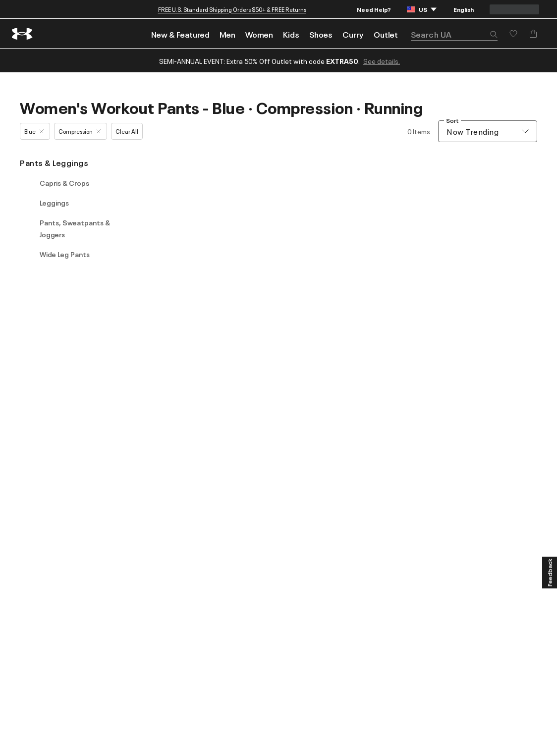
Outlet (386, 34)
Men (227, 34)
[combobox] (487, 131)
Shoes (321, 34)
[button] (494, 35)
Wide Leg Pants (65, 254)
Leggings (54, 202)
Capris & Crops (64, 182)
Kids (291, 34)
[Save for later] (513, 34)
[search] (454, 34)
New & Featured (180, 34)
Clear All (126, 131)
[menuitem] (180, 33)
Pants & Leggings (54, 162)
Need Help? (374, 9)
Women (259, 34)
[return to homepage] (22, 34)
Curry (353, 34)
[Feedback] (549, 572)
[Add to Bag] (533, 34)
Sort (452, 120)
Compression (79, 131)
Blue (34, 131)
